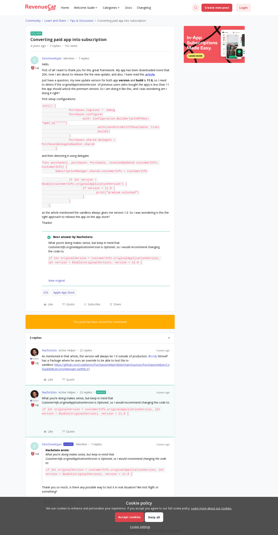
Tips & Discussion (81, 21)
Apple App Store (64, 288)
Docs (128, 8)
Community (33, 21)
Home (65, 8)
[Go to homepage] (40, 7)
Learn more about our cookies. (211, 508)
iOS (46, 288)
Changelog (144, 8)
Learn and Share (55, 21)
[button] (216, 8)
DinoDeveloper (52, 58)
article (150, 74)
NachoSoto (49, 346)
